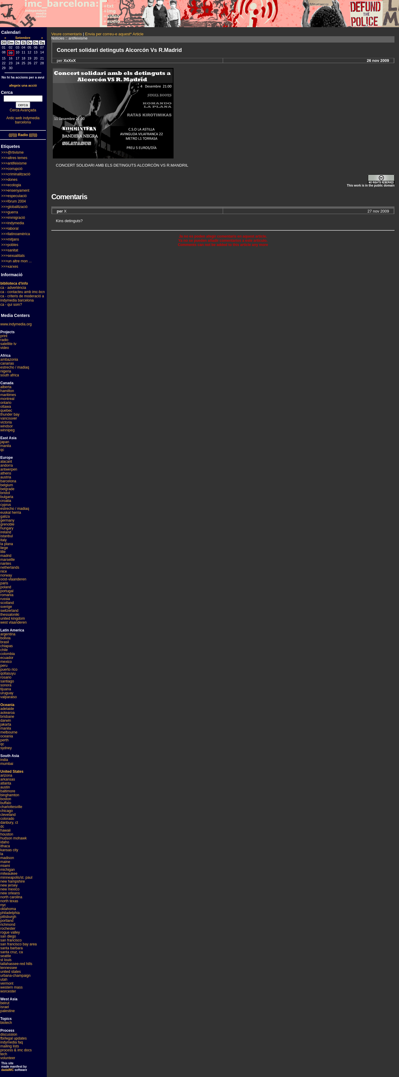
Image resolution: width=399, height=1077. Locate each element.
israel (4, 1007)
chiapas (6, 646)
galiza (5, 516)
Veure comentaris (66, 34)
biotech (6, 1023)
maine (5, 862)
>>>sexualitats (13, 256)
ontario (5, 403)
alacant (6, 461)
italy (3, 540)
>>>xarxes (9, 266)
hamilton (7, 391)
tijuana (5, 689)
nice (3, 571)
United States (12, 771)
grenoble (7, 524)
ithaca (5, 846)
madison (7, 858)
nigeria (5, 371)
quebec (6, 410)
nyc (3, 905)
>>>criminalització (15, 174)
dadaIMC (7, 1070)
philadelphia (10, 913)
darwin (5, 720)
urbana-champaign (15, 975)
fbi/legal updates (13, 1038)
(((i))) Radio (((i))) (23, 135)
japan (4, 442)
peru (4, 665)
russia (5, 599)
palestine (7, 1011)
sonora (5, 685)
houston (6, 834)
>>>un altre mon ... (16, 261)
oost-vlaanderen (13, 579)
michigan (7, 870)
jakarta (5, 724)
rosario (5, 677)
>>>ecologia (11, 185)
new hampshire (12, 881)
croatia (5, 501)
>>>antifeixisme (14, 163)
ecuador (6, 658)
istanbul (6, 536)
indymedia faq (11, 1042)
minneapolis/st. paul (16, 877)
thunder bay (9, 414)
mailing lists (9, 1046)
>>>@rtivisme (12, 152)
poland (5, 587)
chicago (6, 811)
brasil (4, 642)
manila (5, 446)
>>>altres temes (14, 158)
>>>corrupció (11, 169)
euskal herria (10, 512)
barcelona (8, 481)
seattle (5, 956)
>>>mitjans (10, 239)
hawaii (5, 830)
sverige (6, 607)
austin (5, 787)
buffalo (5, 803)
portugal (6, 591)
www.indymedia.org (16, 324)
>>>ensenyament (15, 190)
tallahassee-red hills (16, 964)
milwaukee (9, 873)
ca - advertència (13, 288)
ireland (5, 532)
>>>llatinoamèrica (15, 234)
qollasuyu (8, 673)
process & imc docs (16, 1050)
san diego (8, 936)
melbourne (9, 732)
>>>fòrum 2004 (13, 201)
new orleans (10, 893)
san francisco (11, 940)
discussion (8, 1034)
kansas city (9, 850)
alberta (5, 387)
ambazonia (9, 359)
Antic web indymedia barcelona (23, 120)
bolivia (5, 638)
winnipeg (7, 430)
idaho (4, 842)
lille (2, 552)
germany (7, 520)
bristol (5, 493)
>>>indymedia (12, 223)
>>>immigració (13, 218)
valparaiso (8, 697)
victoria (6, 422)
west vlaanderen (13, 622)
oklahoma (8, 909)
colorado (7, 819)
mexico (6, 662)
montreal (7, 399)
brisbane (7, 716)
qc (2, 450)
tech (3, 1054)
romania (6, 595)
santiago (7, 681)
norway (6, 575)
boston (5, 799)
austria (5, 477)
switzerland (9, 611)
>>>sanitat (9, 250)
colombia (7, 654)
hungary (6, 528)
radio (4, 340)
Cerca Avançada (23, 110)
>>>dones (9, 179)
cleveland (8, 815)
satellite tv (8, 344)
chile (4, 650)
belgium (6, 485)
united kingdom (12, 618)
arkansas (7, 779)
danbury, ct (9, 822)
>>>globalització (14, 207)
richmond (7, 924)
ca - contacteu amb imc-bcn (22, 292)
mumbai (6, 764)
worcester (8, 991)
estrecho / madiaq (14, 367)
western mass (11, 987)
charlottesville (11, 807)
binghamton (9, 795)
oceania (6, 736)
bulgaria (6, 497)
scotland (7, 603)
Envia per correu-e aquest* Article (114, 34)
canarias (7, 363)
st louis (5, 960)
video (4, 348)
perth (4, 740)
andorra (6, 465)
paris (4, 583)
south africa (9, 375)
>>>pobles (9, 245)
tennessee (8, 968)
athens (5, 473)
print (3, 336)
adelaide (7, 709)
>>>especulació (14, 196)
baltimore (7, 791)
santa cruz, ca (11, 952)
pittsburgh (8, 917)
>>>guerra (9, 212)
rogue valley (10, 932)
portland (6, 921)
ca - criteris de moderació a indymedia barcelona (22, 298)
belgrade (7, 489)
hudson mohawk (13, 838)
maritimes (8, 395)
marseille (7, 560)
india (4, 760)
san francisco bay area (18, 944)
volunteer (7, 1058)
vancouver (8, 418)
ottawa (5, 406)
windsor (6, 426)
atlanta (5, 783)
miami (5, 866)
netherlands (9, 567)
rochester (7, 928)
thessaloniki (9, 614)
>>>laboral (9, 228)
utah (3, 979)
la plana (6, 544)
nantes (5, 563)
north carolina (11, 897)
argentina (7, 634)
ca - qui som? (11, 304)
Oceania (7, 705)
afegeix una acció (23, 85)
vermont (6, 983)
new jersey (9, 885)
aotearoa (7, 713)
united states (10, 972)
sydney (6, 748)
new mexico (9, 889)
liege (4, 548)
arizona (6, 775)
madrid (5, 556)
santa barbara (11, 948)
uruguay (6, 693)
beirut (4, 1003)
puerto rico (9, 669)
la (1, 854)
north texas (9, 901)
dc (2, 826)
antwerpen (8, 469)
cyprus (5, 505)
